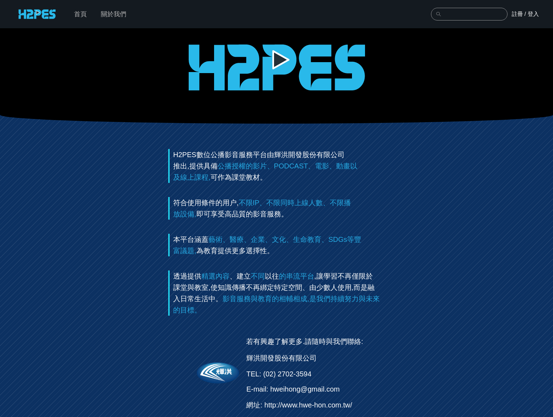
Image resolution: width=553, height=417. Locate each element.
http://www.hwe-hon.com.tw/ (308, 405)
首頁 (80, 14)
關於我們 (113, 14)
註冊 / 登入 (525, 14)
